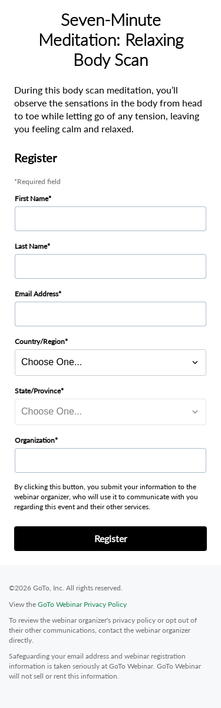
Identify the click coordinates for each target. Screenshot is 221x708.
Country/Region (40, 341)
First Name (31, 198)
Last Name (31, 246)
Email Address (36, 293)
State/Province (38, 390)
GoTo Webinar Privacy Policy (82, 604)
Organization (35, 440)
